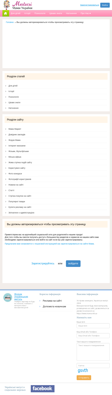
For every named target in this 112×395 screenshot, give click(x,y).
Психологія (14, 97)
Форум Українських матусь (21, 297)
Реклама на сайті (52, 300)
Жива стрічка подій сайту (20, 162)
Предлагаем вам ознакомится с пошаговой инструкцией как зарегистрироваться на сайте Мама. (50, 244)
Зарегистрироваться (89, 5)
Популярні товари (17, 201)
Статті (11, 190)
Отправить (84, 377)
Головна (10, 22)
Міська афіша (15, 157)
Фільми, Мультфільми (19, 151)
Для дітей (13, 86)
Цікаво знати (14, 102)
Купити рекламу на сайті (20, 207)
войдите (73, 263)
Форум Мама (14, 140)
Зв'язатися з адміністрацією (21, 213)
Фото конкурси (15, 173)
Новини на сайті (16, 185)
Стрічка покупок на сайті (20, 196)
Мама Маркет (15, 129)
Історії (11, 91)
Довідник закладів (17, 134)
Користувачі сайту (17, 168)
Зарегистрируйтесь (42, 263)
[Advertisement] (56, 45)
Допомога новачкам (54, 306)
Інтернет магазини (17, 146)
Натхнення (14, 108)
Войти (105, 5)
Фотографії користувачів (20, 179)
